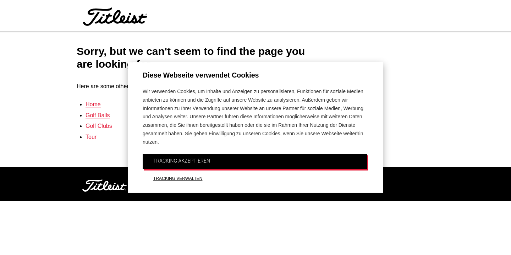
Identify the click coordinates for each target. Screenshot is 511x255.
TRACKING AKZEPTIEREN (181, 161)
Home (93, 104)
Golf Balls (98, 115)
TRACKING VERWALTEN (177, 178)
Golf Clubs (99, 126)
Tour (91, 137)
